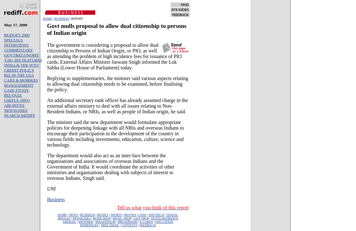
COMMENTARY (18, 50)
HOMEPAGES (89, 225)
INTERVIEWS (16, 45)
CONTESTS (129, 225)
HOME (47, 18)
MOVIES (130, 215)
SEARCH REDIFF (19, 115)
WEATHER (85, 221)
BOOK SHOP (102, 218)
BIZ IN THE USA (19, 75)
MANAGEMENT (19, 85)
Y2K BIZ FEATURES (23, 60)
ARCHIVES (14, 105)
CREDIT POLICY (19, 70)
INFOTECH (156, 215)
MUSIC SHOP (122, 218)
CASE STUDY (16, 90)
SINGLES (64, 218)
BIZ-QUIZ (13, 95)
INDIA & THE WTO (21, 65)
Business (56, 199)
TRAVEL (172, 215)
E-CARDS (146, 221)
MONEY (102, 215)
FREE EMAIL (110, 225)
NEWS (73, 215)
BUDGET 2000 (17, 35)
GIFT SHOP (141, 218)
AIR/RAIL (69, 221)
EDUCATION (164, 221)
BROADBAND (127, 221)
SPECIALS (13, 40)
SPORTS (116, 215)
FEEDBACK (147, 225)
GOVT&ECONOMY (21, 55)
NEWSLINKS (16, 110)
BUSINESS (61, 18)
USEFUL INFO (17, 100)
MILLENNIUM (105, 221)
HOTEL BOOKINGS (164, 218)
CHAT (142, 215)
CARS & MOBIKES (21, 80)
